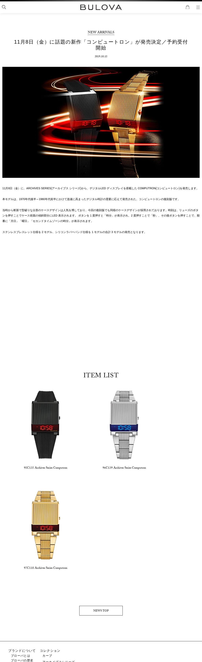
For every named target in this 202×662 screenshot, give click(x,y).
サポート (71, 611)
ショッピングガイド (136, 611)
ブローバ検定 (20, 623)
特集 (11, 618)
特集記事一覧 (20, 628)
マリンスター (52, 592)
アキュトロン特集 (24, 640)
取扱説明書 (74, 626)
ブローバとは (20, 553)
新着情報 (15, 611)
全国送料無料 (101, 5)
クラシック (51, 599)
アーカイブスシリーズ (59, 560)
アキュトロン (52, 606)
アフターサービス (79, 621)
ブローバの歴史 (22, 558)
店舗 (11, 647)
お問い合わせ (76, 616)
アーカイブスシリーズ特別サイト (35, 633)
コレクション (50, 548)
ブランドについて (22, 548)
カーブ (47, 553)
